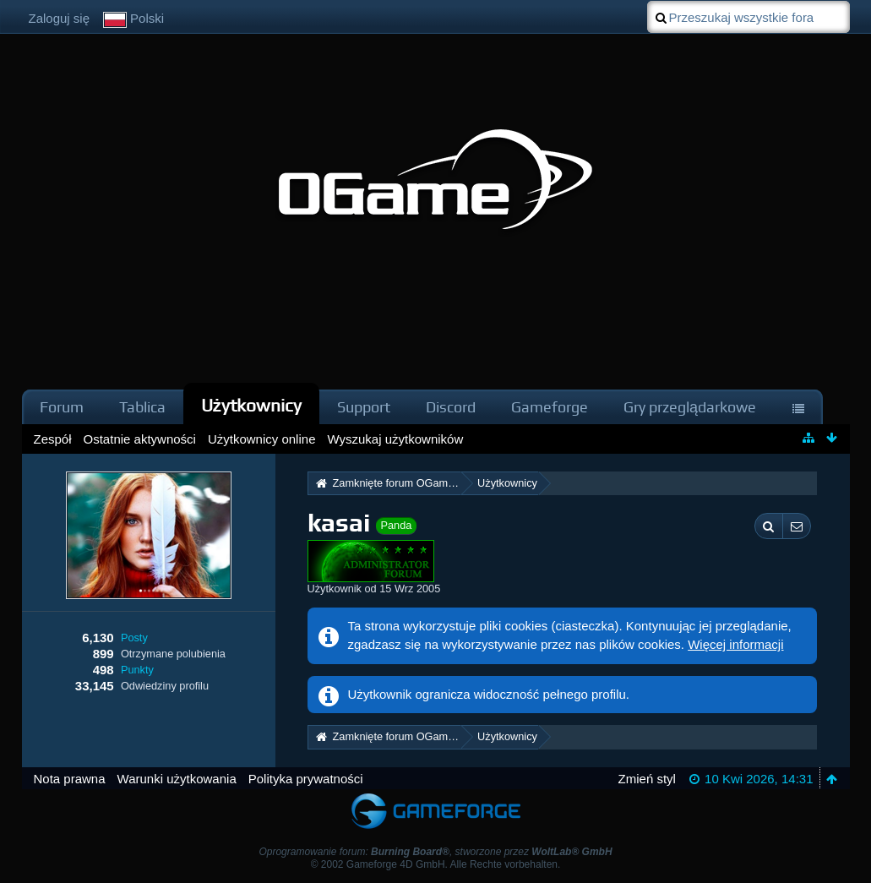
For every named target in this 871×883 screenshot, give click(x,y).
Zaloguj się (59, 18)
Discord (451, 407)
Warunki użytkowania (177, 778)
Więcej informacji (735, 644)
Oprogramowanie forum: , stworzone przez (435, 852)
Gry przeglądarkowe (689, 407)
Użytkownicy (251, 405)
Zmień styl (647, 778)
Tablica (142, 407)
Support (363, 407)
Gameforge (549, 407)
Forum (62, 407)
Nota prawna (70, 778)
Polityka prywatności (305, 778)
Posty (134, 637)
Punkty (137, 669)
